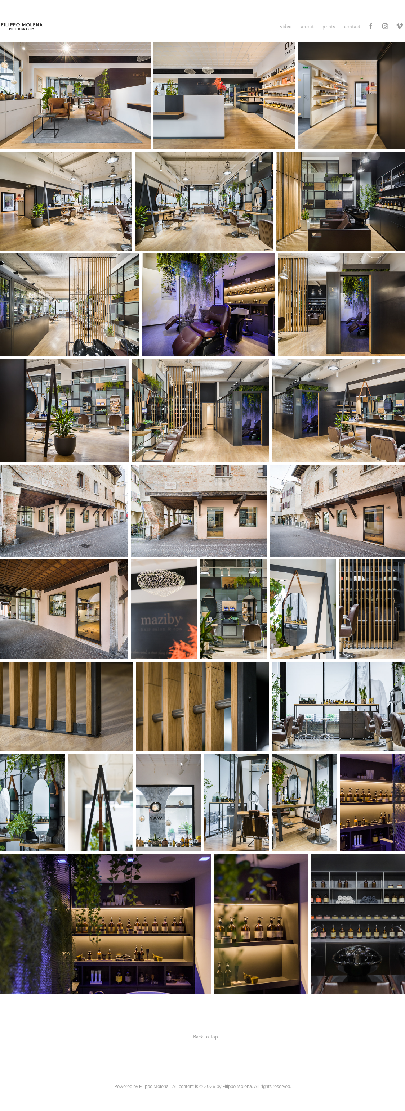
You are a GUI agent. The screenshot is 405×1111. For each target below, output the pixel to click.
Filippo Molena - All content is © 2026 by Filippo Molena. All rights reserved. (215, 1086)
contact (352, 26)
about (307, 26)
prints (328, 26)
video (286, 26)
